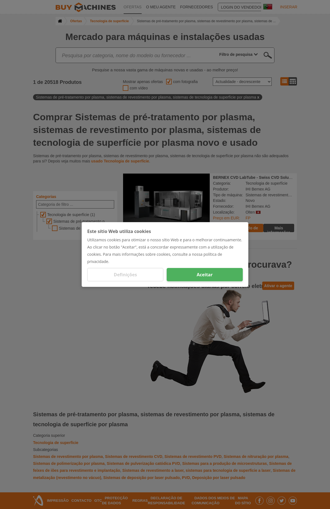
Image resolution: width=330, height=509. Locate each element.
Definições (125, 275)
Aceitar (204, 275)
